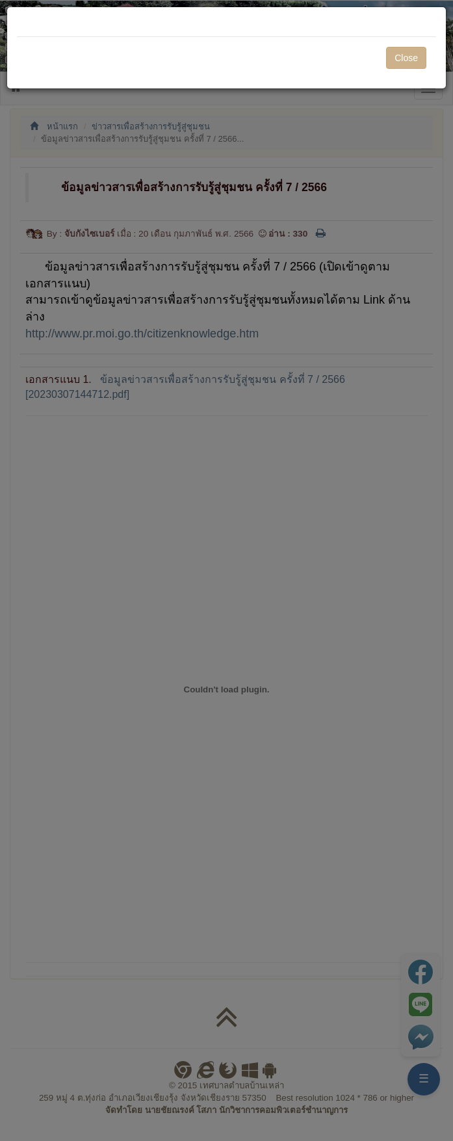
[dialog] (226, 570)
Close (406, 58)
